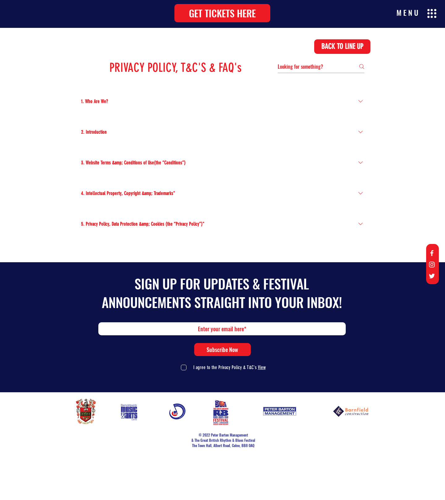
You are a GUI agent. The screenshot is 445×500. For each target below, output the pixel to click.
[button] (222, 13)
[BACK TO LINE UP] (342, 46)
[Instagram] (432, 264)
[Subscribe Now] (222, 349)
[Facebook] (432, 253)
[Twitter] (432, 276)
